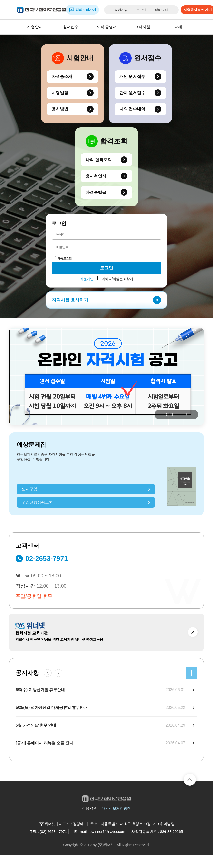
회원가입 (121, 10)
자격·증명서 (106, 27)
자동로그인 (62, 258)
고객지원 (142, 27)
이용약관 (89, 808)
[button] (160, 414)
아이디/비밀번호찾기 (117, 279)
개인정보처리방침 (116, 808)
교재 (178, 27)
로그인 (141, 10)
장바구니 (161, 10)
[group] (106, 376)
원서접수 (70, 27)
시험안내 (35, 27)
